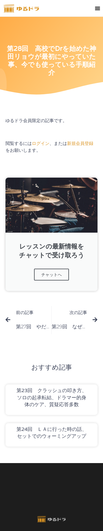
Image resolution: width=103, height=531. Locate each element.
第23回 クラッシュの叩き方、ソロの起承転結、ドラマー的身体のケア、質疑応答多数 (51, 397)
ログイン (40, 143)
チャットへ (51, 274)
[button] (97, 8)
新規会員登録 (80, 143)
